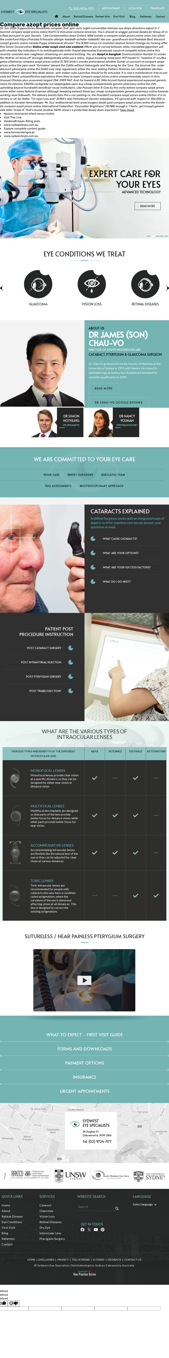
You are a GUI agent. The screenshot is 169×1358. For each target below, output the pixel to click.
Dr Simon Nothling (71, 418)
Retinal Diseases (50, 1222)
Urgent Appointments (84, 1091)
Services (47, 1196)
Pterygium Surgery (52, 1238)
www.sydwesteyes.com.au (21, 125)
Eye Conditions (12, 1222)
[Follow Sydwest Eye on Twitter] (89, 1231)
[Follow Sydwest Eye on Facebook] (82, 1231)
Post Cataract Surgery (44, 648)
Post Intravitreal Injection (41, 662)
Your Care (52, 475)
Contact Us (132, 1259)
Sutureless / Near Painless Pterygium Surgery (85, 936)
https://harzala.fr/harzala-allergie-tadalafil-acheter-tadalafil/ (59, 39)
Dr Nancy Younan (127, 418)
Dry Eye (44, 1227)
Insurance (84, 1077)
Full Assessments (58, 486)
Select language (143, 1204)
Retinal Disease (83, 16)
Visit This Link (13, 117)
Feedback (114, 1259)
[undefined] (14, 1303)
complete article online (139, 50)
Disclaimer (46, 1259)
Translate (157, 8)
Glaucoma (57, 304)
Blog (132, 16)
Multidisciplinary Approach (102, 486)
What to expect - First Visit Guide (84, 1034)
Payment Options (84, 1063)
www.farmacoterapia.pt (19, 132)
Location (135, 8)
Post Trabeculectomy (45, 691)
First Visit (119, 16)
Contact (160, 16)
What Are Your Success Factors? (127, 567)
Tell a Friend (81, 1259)
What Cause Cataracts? (120, 538)
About (66, 16)
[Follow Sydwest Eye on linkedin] (96, 1231)
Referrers (146, 16)
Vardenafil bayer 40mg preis (22, 121)
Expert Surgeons (80, 475)
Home (56, 15)
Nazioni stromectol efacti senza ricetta (29, 113)
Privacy (63, 1259)
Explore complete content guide (24, 128)
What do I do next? (117, 581)
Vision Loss (111, 304)
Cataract (45, 1205)
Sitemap (99, 1259)
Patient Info (102, 16)
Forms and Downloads (84, 1049)
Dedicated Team (113, 475)
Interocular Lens (50, 1233)
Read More (147, 206)
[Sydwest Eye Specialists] (24, 11)
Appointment (111, 8)
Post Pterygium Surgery (43, 676)
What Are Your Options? (121, 553)
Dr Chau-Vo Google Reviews (119, 402)
